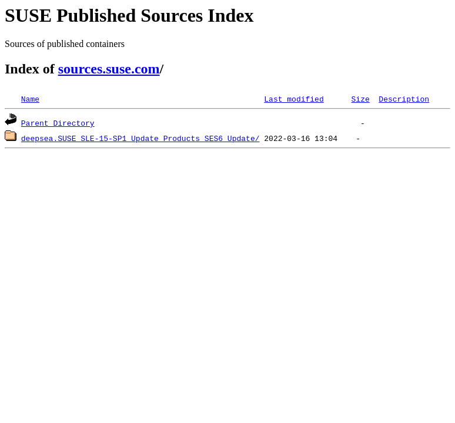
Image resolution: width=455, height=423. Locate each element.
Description (404, 98)
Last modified (293, 98)
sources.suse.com (109, 68)
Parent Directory (58, 123)
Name (30, 98)
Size (360, 98)
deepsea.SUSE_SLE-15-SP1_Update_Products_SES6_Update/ (140, 138)
